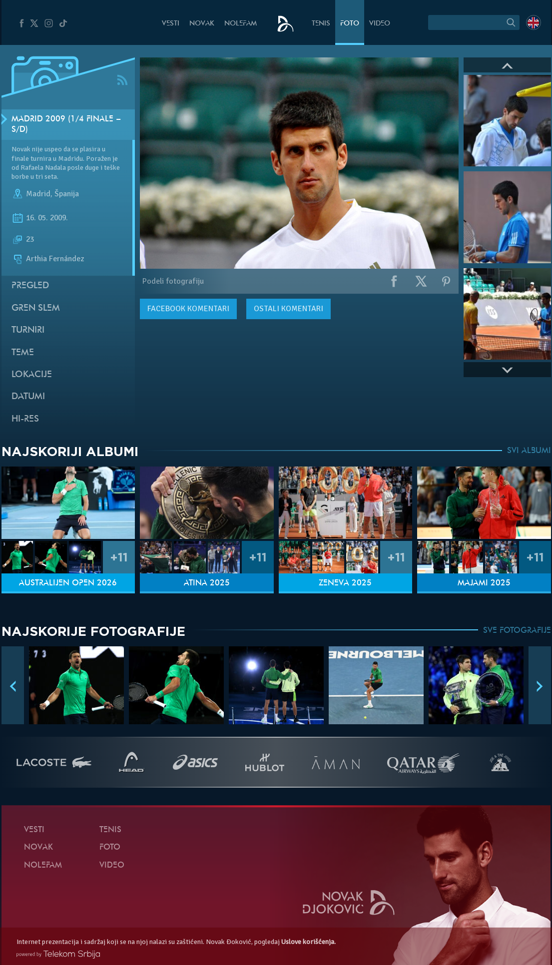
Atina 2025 (207, 583)
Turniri (27, 330)
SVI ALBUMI (529, 451)
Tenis (321, 23)
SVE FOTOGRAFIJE (517, 631)
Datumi (28, 397)
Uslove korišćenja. (308, 942)
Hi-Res (25, 419)
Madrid (38, 194)
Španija (66, 194)
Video (379, 23)
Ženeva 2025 (345, 583)
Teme (22, 353)
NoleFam (240, 23)
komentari (188, 309)
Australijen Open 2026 (68, 583)
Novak (201, 23)
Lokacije (31, 375)
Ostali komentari (288, 309)
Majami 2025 (484, 583)
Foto (349, 23)
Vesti (170, 23)
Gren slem (35, 308)
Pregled (30, 286)
